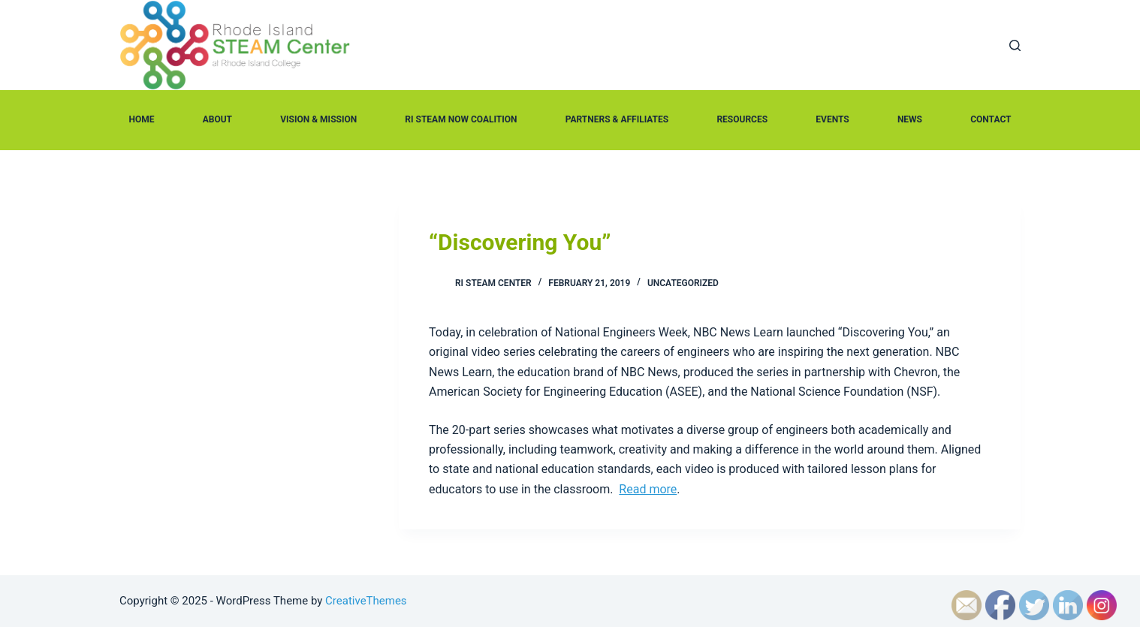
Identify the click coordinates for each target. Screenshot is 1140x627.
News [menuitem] (909, 119)
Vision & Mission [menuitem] (318, 119)
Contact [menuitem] (990, 119)
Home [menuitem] (142, 119)
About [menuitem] (217, 119)
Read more (648, 489)
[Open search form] (1015, 45)
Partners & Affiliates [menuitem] (617, 119)
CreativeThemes (366, 600)
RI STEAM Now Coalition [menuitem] (461, 119)
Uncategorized (683, 283)
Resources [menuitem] (742, 119)
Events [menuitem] (832, 119)
